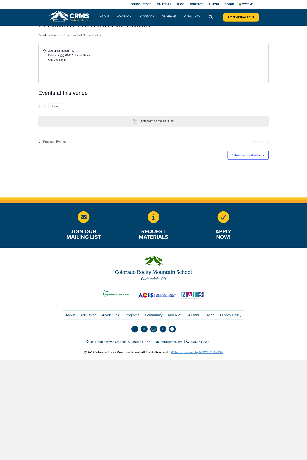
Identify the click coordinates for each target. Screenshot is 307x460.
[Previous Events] (39, 106)
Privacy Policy (230, 315)
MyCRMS (175, 315)
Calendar (164, 4)
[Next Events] (44, 106)
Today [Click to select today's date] (55, 106)
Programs (169, 16)
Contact (196, 4)
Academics (146, 16)
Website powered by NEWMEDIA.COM (197, 352)
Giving (229, 4)
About (104, 16)
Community (192, 16)
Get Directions (57, 59)
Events (43, 35)
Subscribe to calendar (246, 155)
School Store (141, 4)
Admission (124, 16)
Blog (180, 4)
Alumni (214, 4)
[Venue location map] (211, 63)
